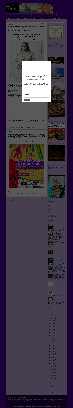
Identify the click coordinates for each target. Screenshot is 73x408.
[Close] (50, 61)
